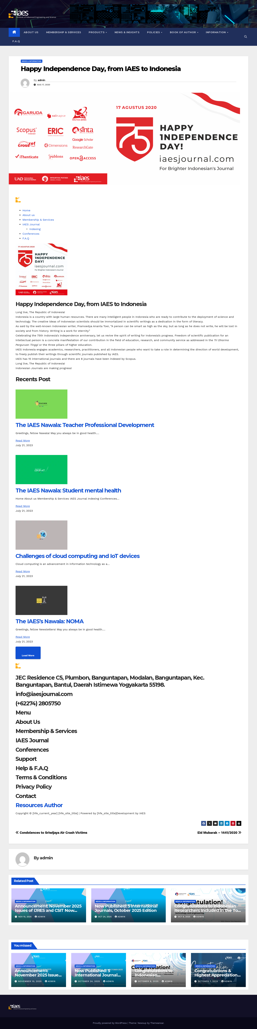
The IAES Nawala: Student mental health (68, 490)
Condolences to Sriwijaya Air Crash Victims (51, 833)
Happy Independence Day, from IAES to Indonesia (101, 69)
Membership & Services (63, 32)
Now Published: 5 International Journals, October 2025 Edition (126, 908)
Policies (154, 32)
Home (26, 210)
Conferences (30, 233)
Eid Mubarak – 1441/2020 (219, 833)
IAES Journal (31, 224)
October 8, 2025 (148, 981)
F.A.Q (16, 41)
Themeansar (157, 1023)
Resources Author (39, 805)
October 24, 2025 (89, 981)
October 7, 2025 (208, 981)
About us (31, 32)
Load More (28, 655)
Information (216, 32)
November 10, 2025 (30, 981)
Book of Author (183, 32)
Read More (23, 440)
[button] (245, 36)
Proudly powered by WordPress (110, 1023)
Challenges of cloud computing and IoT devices (77, 556)
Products (97, 32)
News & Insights (127, 32)
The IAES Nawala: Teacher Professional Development (85, 425)
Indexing (35, 229)
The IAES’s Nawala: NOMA (49, 621)
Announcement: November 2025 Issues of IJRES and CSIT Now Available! (48, 910)
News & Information (31, 61)
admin (41, 80)
